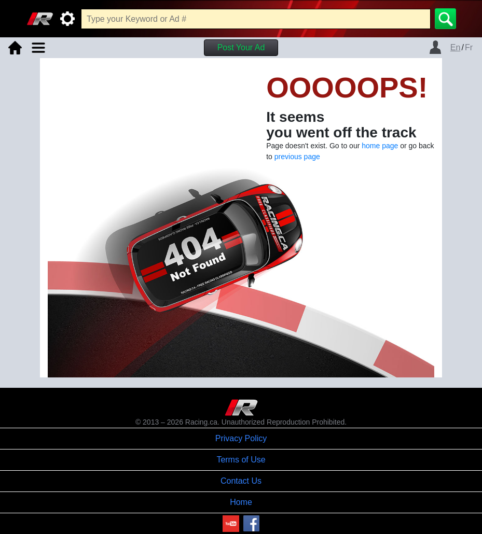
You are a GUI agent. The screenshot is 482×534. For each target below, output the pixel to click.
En (455, 47)
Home (241, 502)
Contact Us (241, 480)
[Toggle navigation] (38, 47)
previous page (297, 156)
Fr (469, 47)
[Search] (445, 18)
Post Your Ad (241, 47)
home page (380, 146)
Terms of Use (240, 459)
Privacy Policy (241, 438)
